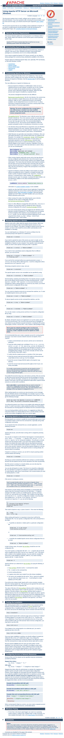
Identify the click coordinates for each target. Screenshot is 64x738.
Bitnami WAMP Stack (13, 67)
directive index (31, 79)
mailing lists (52, 729)
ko (44, 15)
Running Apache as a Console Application (53, 31)
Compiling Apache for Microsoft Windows (26, 28)
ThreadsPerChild (13, 116)
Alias (32, 137)
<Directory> (29, 140)
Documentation (18, 7)
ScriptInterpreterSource (16, 201)
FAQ (52, 3)
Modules (42, 3)
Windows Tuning (52, 39)
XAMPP (10, 70)
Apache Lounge (12, 65)
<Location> (26, 137)
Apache (4, 7)
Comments (50, 43)
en (39, 15)
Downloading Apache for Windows (18, 47)
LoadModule (37, 175)
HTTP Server (10, 7)
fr (41, 15)
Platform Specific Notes (35, 7)
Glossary (56, 3)
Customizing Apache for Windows (18, 73)
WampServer (11, 68)
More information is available (25, 192)
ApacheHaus (11, 64)
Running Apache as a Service (55, 29)
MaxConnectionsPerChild (16, 97)
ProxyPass (40, 137)
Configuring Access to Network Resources (53, 36)
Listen (30, 606)
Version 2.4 (26, 7)
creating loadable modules (23, 186)
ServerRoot (26, 546)
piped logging (31, 715)
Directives (47, 3)
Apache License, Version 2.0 (19, 735)
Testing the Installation (53, 34)
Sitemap (61, 3)
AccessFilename (32, 207)
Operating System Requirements (52, 20)
